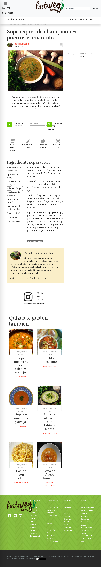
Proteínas (67, 507)
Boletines (33, 516)
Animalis (33, 524)
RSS (31, 539)
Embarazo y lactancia (68, 520)
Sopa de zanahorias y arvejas (21, 418)
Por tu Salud (51, 530)
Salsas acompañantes (86, 526)
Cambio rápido (52, 516)
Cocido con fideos (21, 474)
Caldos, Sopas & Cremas (35, 241)
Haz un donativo (35, 536)
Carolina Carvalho (22, 44)
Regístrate (7, 13)
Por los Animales (53, 533)
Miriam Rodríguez (49, 366)
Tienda (32, 521)
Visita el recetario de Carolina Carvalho (28, 278)
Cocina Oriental (86, 530)
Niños (66, 524)
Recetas (84, 501)
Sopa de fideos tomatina (49, 474)
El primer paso (52, 501)
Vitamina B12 (68, 516)
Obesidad (67, 527)
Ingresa (6, 8)
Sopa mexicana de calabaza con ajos (21, 365)
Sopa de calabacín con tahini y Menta (50, 422)
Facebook (33, 527)
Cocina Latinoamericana (87, 534)
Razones (50, 523)
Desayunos (85, 519)
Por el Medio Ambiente (51, 537)
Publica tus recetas (16, 19)
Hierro (66, 513)
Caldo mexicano (49, 360)
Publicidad (33, 518)
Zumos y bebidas (87, 522)
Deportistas (68, 530)
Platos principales (87, 507)
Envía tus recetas (87, 538)
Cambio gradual (52, 507)
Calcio (66, 510)
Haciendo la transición (51, 511)
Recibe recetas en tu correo (81, 19)
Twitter (32, 530)
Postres (84, 513)
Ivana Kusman (21, 426)
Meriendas (84, 516)
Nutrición (67, 501)
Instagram (33, 533)
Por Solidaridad (52, 541)
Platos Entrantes (87, 510)
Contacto (33, 513)
